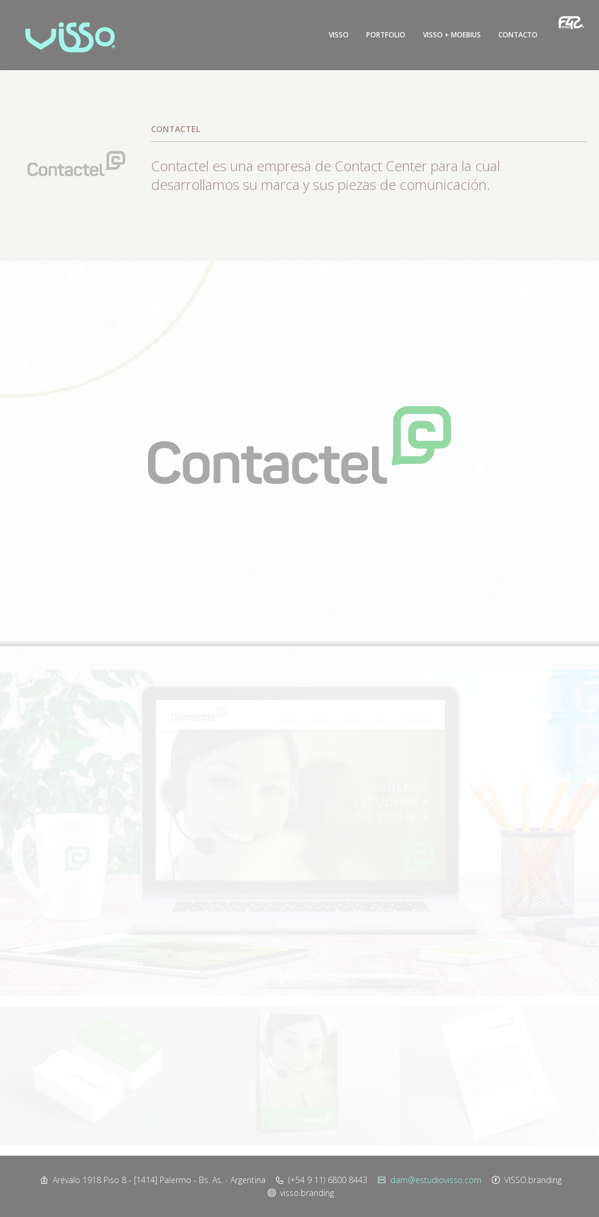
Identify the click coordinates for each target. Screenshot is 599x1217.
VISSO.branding (533, 1179)
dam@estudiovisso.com (435, 1179)
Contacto (518, 35)
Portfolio (385, 35)
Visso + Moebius (452, 35)
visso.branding (307, 1192)
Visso (339, 35)
